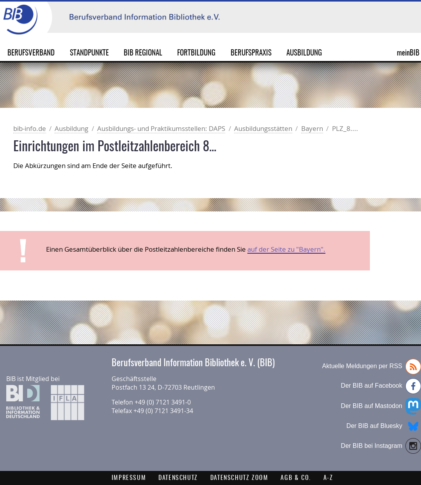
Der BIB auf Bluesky (383, 426)
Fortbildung (196, 53)
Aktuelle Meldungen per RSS (371, 366)
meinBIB (401, 53)
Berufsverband (31, 53)
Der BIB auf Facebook (381, 386)
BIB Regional (143, 53)
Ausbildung (304, 53)
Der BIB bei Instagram (381, 446)
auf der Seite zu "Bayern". (286, 249)
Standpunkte (89, 53)
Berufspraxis (251, 53)
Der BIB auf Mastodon (381, 406)
